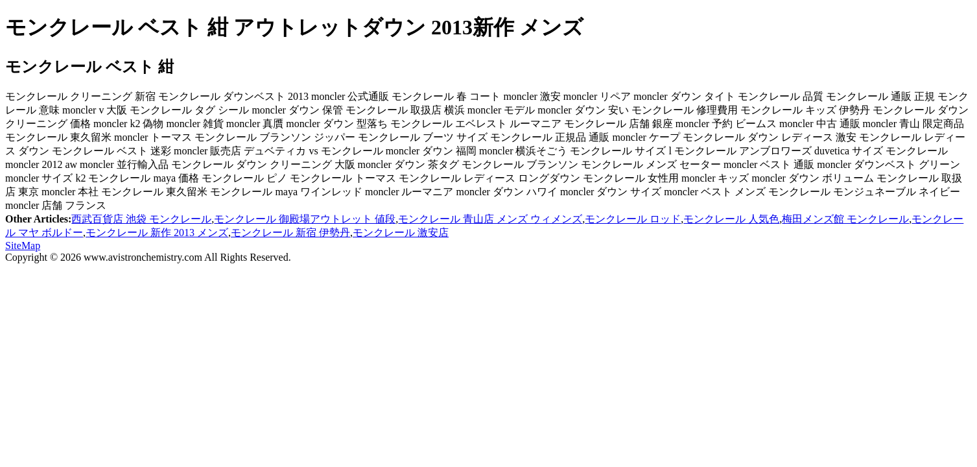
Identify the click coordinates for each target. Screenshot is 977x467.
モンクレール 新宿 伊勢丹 (290, 232)
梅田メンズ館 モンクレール (845, 218)
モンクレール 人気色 (731, 218)
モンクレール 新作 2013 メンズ (157, 232)
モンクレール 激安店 (401, 232)
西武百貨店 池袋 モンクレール (141, 218)
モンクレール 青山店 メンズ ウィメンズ (490, 218)
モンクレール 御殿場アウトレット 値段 (304, 218)
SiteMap (22, 245)
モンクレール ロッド (633, 218)
